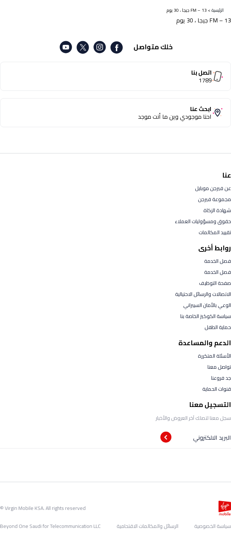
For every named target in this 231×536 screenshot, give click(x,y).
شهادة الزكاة (217, 210)
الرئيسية (218, 10)
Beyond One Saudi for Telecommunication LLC (50, 526)
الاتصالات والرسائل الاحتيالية (203, 294)
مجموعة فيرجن (214, 199)
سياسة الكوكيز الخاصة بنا (205, 316)
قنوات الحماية (216, 389)
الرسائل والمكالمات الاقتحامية (147, 526)
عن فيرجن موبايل (213, 188)
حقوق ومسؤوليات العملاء (203, 221)
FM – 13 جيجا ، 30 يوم (187, 10)
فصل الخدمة (217, 261)
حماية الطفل (218, 327)
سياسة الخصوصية (212, 526)
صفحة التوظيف (215, 283)
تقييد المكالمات (215, 232)
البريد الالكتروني (212, 437)
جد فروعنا (221, 378)
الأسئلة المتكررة (214, 356)
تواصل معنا (219, 367)
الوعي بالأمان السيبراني (207, 305)
